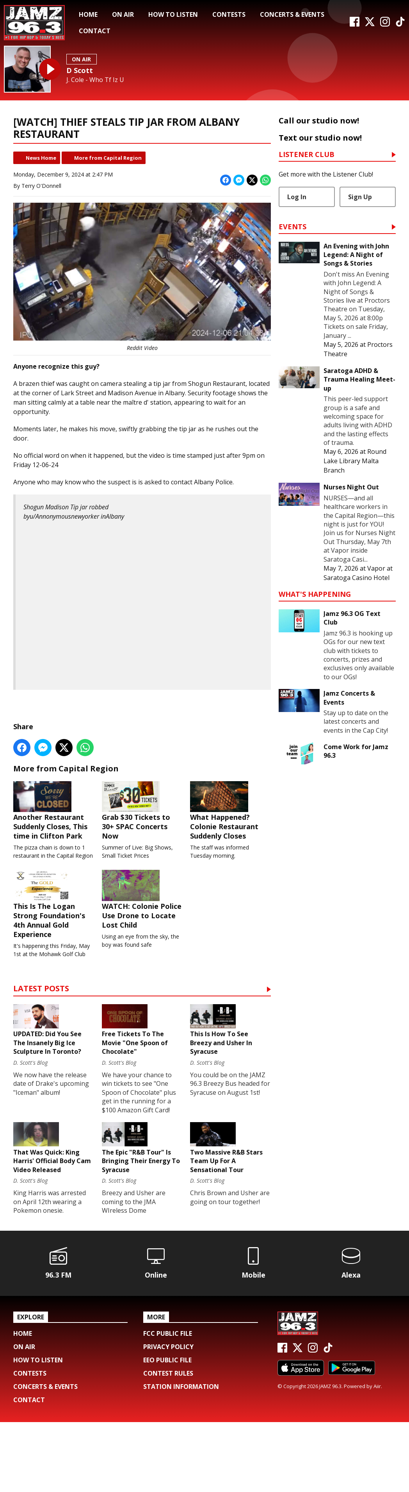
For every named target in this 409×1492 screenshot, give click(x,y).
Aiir (377, 1456)
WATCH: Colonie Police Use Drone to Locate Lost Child (142, 920)
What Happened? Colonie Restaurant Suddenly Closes (230, 817)
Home (88, 14)
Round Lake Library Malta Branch (355, 461)
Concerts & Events (292, 14)
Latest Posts (41, 1016)
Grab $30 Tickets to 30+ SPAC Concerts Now (142, 817)
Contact (94, 31)
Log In (296, 197)
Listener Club (306, 155)
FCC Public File (167, 1403)
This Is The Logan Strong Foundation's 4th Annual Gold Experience (53, 924)
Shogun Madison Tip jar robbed (65, 507)
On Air (123, 14)
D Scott (79, 70)
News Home (41, 157)
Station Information (181, 1456)
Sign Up (360, 197)
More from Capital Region (108, 157)
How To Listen (173, 14)
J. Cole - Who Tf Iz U (95, 80)
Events (292, 227)
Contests (228, 14)
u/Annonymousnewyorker (64, 516)
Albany (115, 516)
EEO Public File (167, 1430)
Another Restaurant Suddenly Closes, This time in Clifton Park (53, 817)
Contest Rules (168, 1443)
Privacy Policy (168, 1416)
